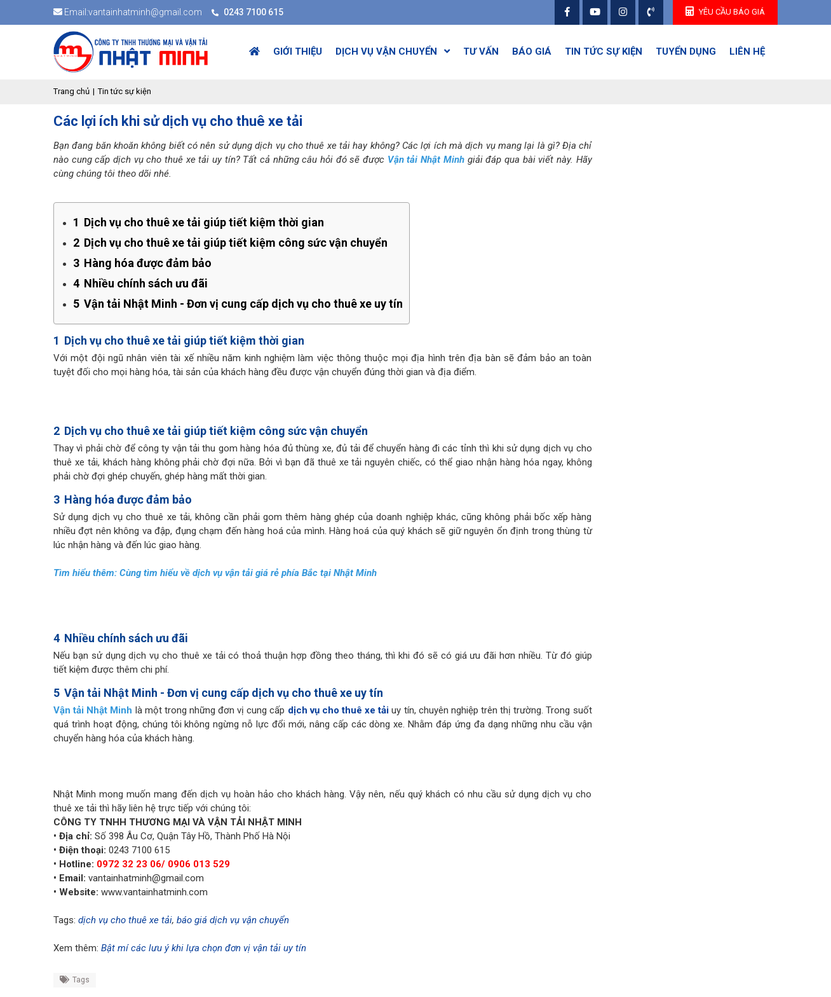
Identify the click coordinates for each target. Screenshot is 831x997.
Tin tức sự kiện (124, 91)
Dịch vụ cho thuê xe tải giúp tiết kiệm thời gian (198, 222)
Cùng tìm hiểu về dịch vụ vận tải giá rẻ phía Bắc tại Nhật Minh (248, 573)
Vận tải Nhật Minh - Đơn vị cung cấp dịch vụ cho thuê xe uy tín (238, 303)
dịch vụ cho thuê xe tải (338, 710)
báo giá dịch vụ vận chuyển (233, 920)
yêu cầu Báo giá (725, 11)
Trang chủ (71, 91)
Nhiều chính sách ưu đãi (140, 283)
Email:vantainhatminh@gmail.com (133, 12)
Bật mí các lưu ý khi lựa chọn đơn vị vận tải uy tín (203, 948)
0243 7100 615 (253, 12)
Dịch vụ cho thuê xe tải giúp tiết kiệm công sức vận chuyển (230, 242)
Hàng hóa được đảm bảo (142, 263)
